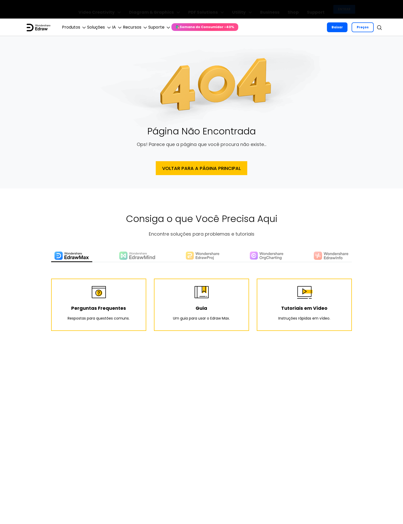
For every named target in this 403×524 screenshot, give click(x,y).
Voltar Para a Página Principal (201, 168)
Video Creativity (140, 9)
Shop (301, 9)
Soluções (112, 27)
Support (318, 9)
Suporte (197, 27)
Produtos (78, 27)
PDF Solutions (232, 9)
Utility (261, 9)
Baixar (336, 27)
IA (138, 27)
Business (283, 9)
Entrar (344, 9)
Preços (362, 27)
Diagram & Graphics (189, 9)
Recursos (165, 27)
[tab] (72, 256)
